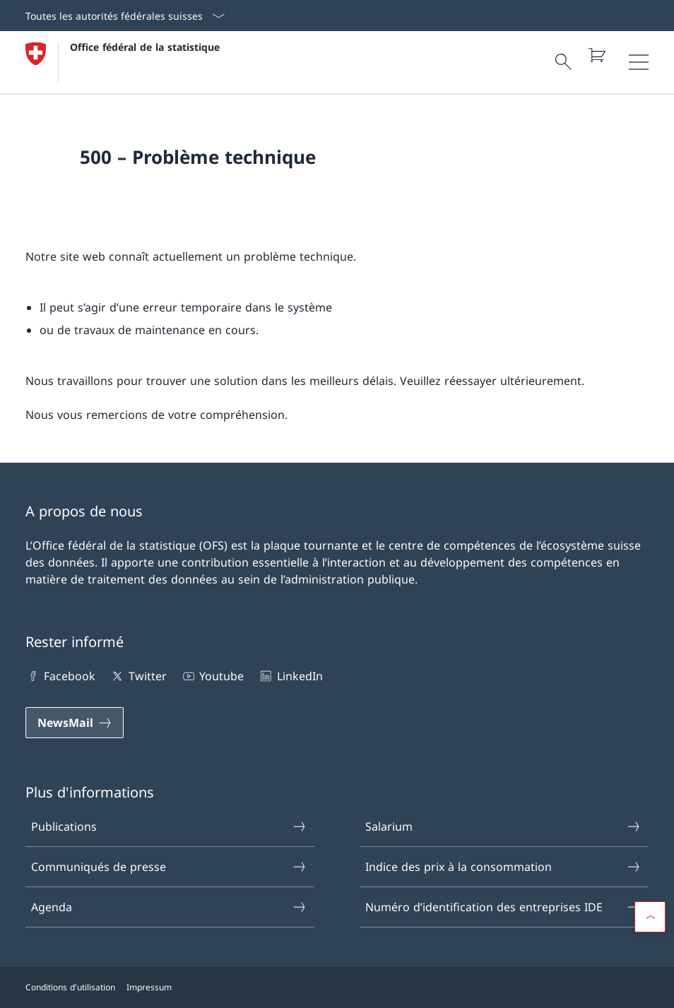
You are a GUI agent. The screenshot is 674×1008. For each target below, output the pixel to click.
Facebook (60, 676)
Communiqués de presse (169, 866)
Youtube (212, 676)
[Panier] (596, 55)
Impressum (149, 987)
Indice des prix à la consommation (503, 866)
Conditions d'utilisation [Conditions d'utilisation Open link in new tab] (70, 987)
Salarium (503, 826)
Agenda (169, 907)
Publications (169, 826)
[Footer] (337, 987)
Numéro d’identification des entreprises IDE (503, 907)
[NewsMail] (74, 722)
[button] (650, 916)
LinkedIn (290, 676)
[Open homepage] (122, 62)
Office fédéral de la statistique (145, 47)
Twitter (138, 676)
